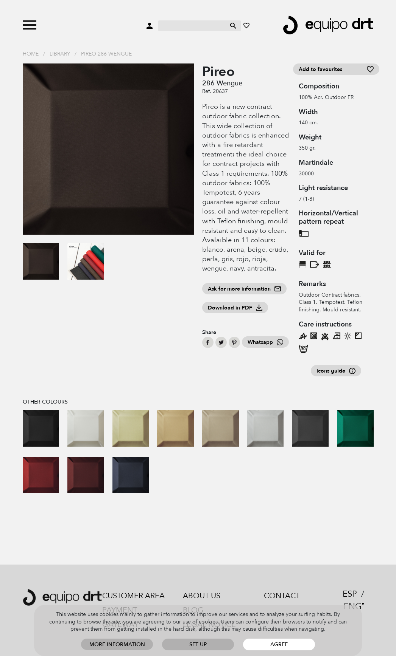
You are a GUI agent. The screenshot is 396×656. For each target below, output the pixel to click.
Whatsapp (265, 342)
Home (31, 53)
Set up (198, 644)
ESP (350, 594)
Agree (279, 644)
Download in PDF (235, 307)
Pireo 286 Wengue (106, 53)
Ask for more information (244, 288)
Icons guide (335, 370)
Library (60, 53)
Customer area (133, 596)
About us (201, 596)
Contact (282, 596)
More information (117, 644)
